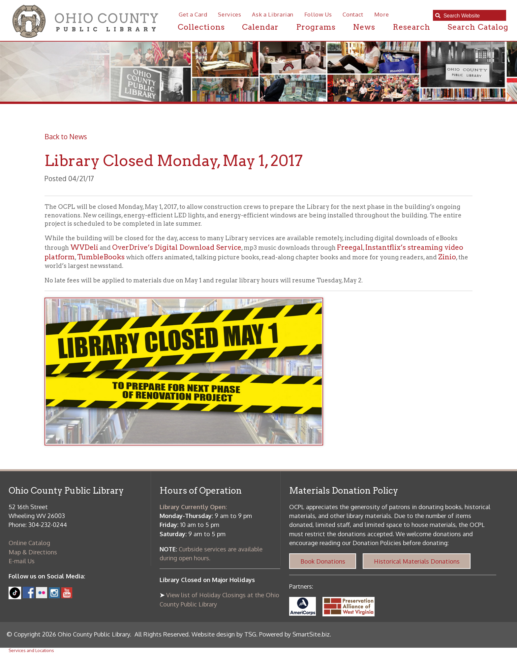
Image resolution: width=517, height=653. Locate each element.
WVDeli (84, 247)
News (364, 27)
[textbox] (472, 15)
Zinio (447, 257)
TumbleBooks (101, 257)
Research (411, 27)
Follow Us (318, 14)
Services (229, 14)
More (381, 14)
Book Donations (322, 561)
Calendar (260, 27)
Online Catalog (29, 542)
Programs (316, 27)
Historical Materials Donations (417, 561)
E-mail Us (22, 561)
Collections (201, 27)
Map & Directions (33, 552)
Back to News (66, 136)
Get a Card (193, 14)
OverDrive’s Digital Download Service (176, 247)
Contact (353, 14)
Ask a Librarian (272, 14)
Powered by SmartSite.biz (294, 634)
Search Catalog (477, 27)
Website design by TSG (224, 634)
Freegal (350, 247)
